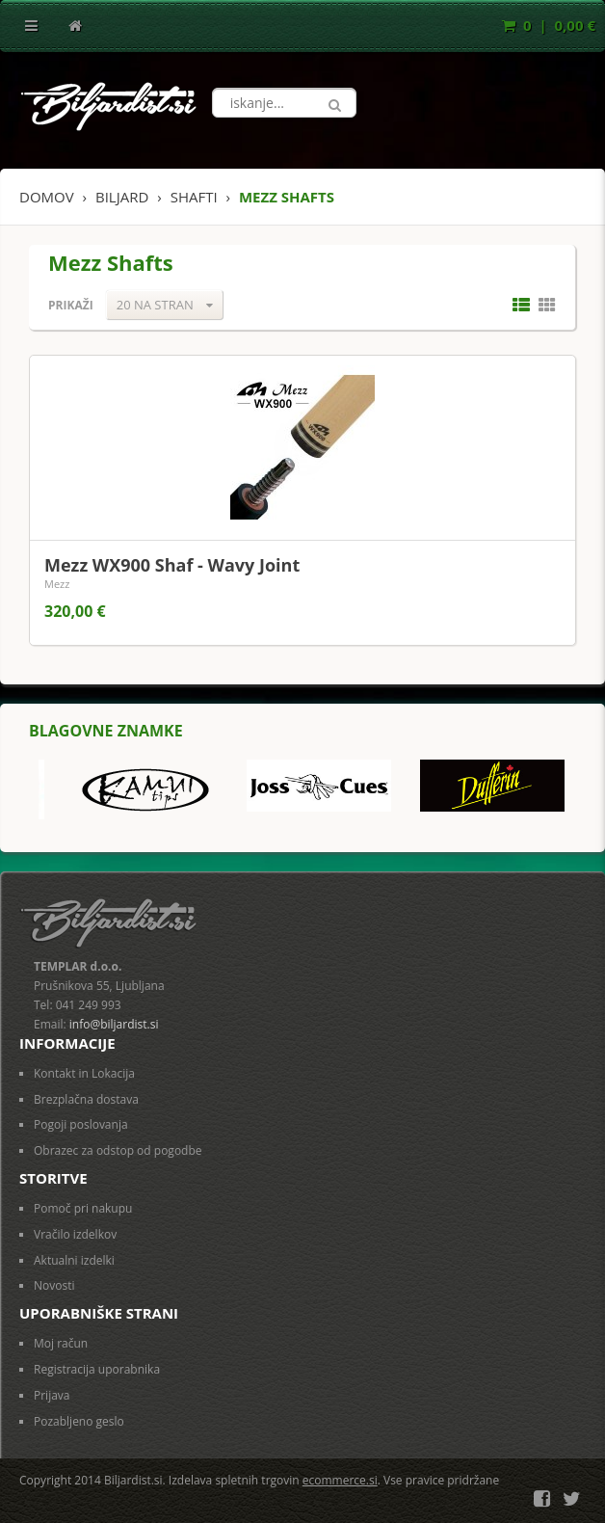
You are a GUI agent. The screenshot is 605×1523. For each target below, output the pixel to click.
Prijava (52, 1395)
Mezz (56, 583)
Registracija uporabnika (97, 1369)
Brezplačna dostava (86, 1099)
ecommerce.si (340, 1480)
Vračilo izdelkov (75, 1234)
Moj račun (61, 1343)
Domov (46, 196)
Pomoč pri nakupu (83, 1208)
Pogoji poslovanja (81, 1124)
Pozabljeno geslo (79, 1421)
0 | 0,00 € (548, 25)
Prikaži (70, 305)
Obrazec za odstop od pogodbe (118, 1150)
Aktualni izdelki (74, 1260)
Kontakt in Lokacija (84, 1073)
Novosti (54, 1285)
